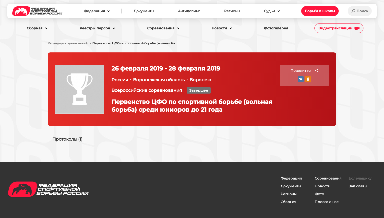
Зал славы (358, 186)
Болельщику (360, 178)
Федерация (291, 178)
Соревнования (328, 178)
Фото (319, 194)
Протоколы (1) (68, 139)
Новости (322, 186)
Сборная (288, 202)
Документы (291, 186)
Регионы (289, 194)
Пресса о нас (326, 202)
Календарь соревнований (67, 43)
